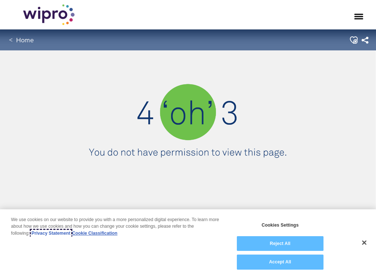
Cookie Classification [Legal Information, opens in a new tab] (95, 233)
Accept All (280, 261)
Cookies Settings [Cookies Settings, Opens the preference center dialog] (280, 225)
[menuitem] (365, 40)
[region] (188, 243)
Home (25, 40)
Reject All (280, 243)
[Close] (364, 243)
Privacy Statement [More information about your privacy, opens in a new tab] (51, 233)
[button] (353, 40)
